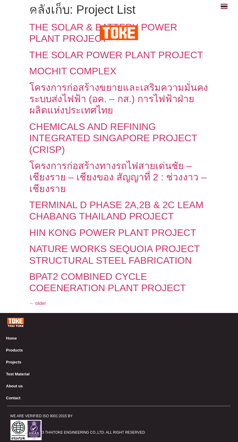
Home (11, 338)
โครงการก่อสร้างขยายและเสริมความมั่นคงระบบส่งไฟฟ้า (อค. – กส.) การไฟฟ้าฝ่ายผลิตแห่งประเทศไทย (118, 99)
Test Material (18, 374)
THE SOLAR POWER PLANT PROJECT (116, 55)
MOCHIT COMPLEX (72, 71)
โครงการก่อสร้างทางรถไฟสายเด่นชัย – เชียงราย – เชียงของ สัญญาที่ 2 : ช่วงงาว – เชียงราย (118, 177)
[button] (228, 31)
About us (14, 386)
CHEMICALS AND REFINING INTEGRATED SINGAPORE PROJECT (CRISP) (113, 138)
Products (14, 350)
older (37, 303)
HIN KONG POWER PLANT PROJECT (112, 232)
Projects (13, 362)
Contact (13, 398)
